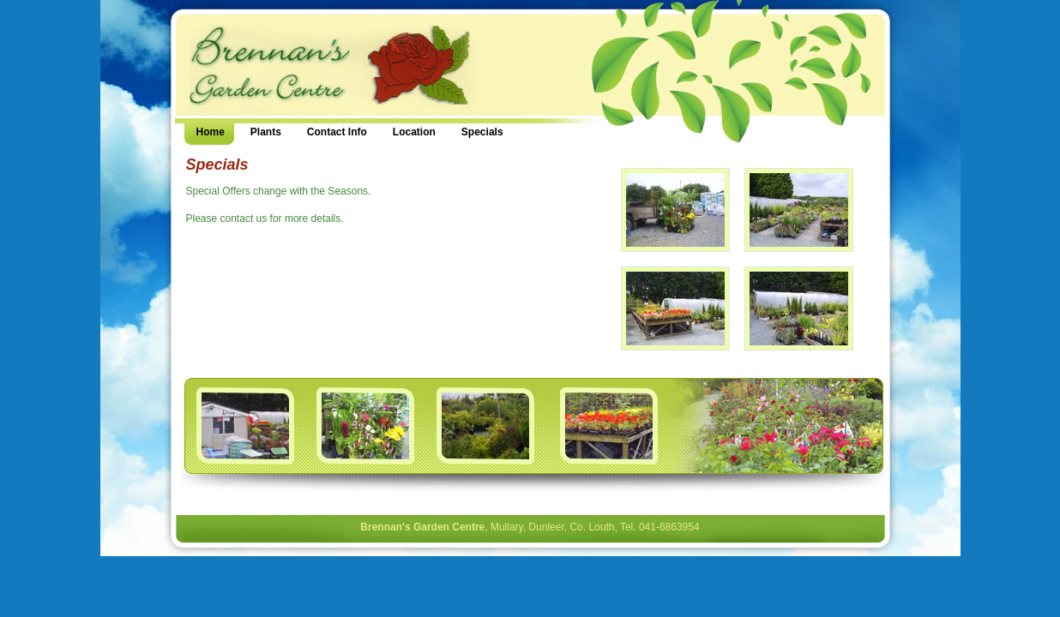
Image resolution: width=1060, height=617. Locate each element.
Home (210, 132)
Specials (482, 132)
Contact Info (337, 132)
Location (414, 132)
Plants (265, 132)
